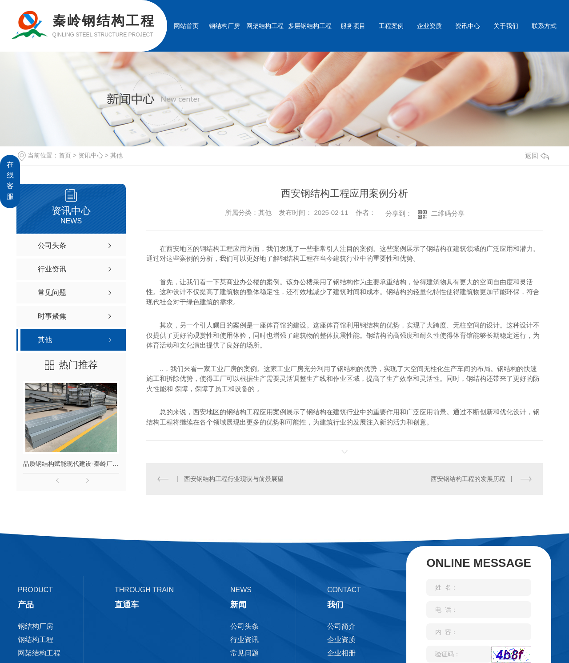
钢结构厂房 (224, 25)
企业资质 (429, 25)
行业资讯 (244, 639)
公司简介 (341, 626)
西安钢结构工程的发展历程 (468, 478)
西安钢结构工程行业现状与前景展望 (234, 478)
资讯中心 (467, 25)
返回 (537, 155)
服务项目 (353, 25)
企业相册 (341, 653)
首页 (65, 155)
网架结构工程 (265, 25)
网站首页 (186, 25)
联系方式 (544, 25)
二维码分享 (448, 213)
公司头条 (244, 626)
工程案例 (391, 25)
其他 (116, 155)
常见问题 (244, 653)
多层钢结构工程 (310, 25)
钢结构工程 (35, 639)
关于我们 (505, 25)
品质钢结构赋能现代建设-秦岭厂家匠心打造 (71, 463)
